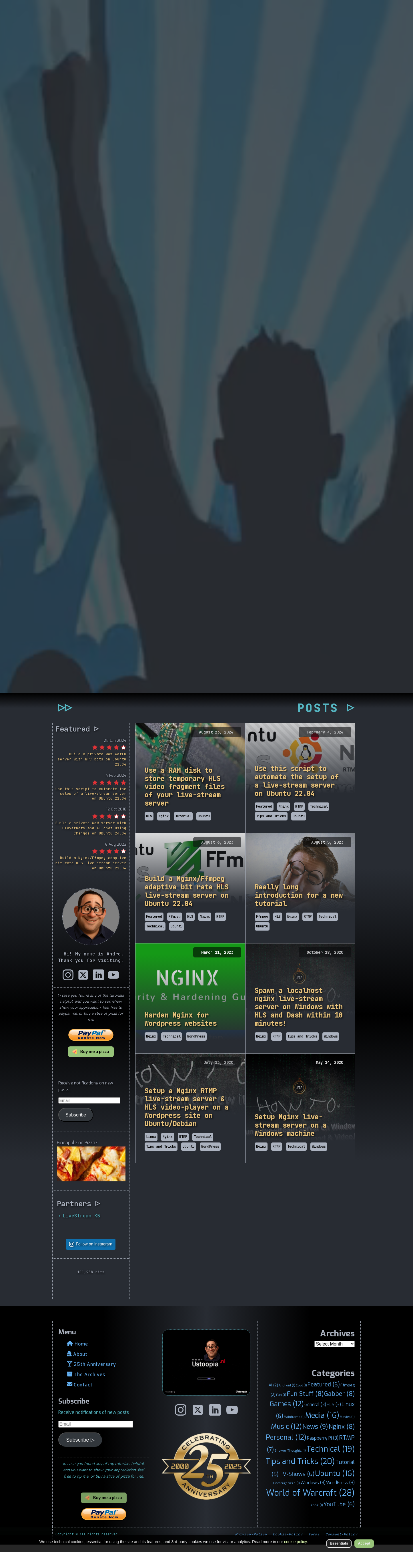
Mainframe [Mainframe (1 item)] (294, 1424)
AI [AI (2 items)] (273, 1392)
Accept (364, 1543)
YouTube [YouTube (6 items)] (339, 1511)
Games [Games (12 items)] (287, 1411)
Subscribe (75, 1121)
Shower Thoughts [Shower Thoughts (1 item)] (290, 1458)
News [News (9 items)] (315, 1434)
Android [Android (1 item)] (287, 1393)
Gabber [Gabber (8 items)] (339, 1401)
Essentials (339, 1543)
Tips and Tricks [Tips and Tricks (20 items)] (300, 1468)
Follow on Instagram (94, 1251)
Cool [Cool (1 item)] (301, 1393)
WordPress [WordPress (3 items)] (340, 1490)
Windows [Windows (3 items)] (313, 1490)
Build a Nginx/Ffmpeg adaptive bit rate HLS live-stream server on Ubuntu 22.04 (90, 870)
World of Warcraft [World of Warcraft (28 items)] (310, 1500)
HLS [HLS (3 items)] (334, 1412)
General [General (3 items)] (315, 1412)
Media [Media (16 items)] (322, 1423)
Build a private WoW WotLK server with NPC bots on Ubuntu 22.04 (92, 766)
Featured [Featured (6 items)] (324, 1392)
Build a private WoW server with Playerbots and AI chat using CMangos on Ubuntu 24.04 (90, 835)
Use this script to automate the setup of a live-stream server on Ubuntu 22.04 (90, 801)
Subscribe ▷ (80, 1447)
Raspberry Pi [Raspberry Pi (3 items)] (322, 1445)
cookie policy (295, 1541)
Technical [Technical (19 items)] (330, 1456)
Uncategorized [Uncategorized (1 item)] (286, 1490)
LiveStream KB (81, 1223)
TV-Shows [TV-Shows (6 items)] (296, 1481)
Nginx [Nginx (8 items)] (342, 1434)
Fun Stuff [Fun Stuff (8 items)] (305, 1401)
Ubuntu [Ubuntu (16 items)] (335, 1480)
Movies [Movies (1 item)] (347, 1424)
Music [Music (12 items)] (286, 1433)
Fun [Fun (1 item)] (281, 1402)
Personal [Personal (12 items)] (286, 1444)
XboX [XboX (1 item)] (317, 1512)
